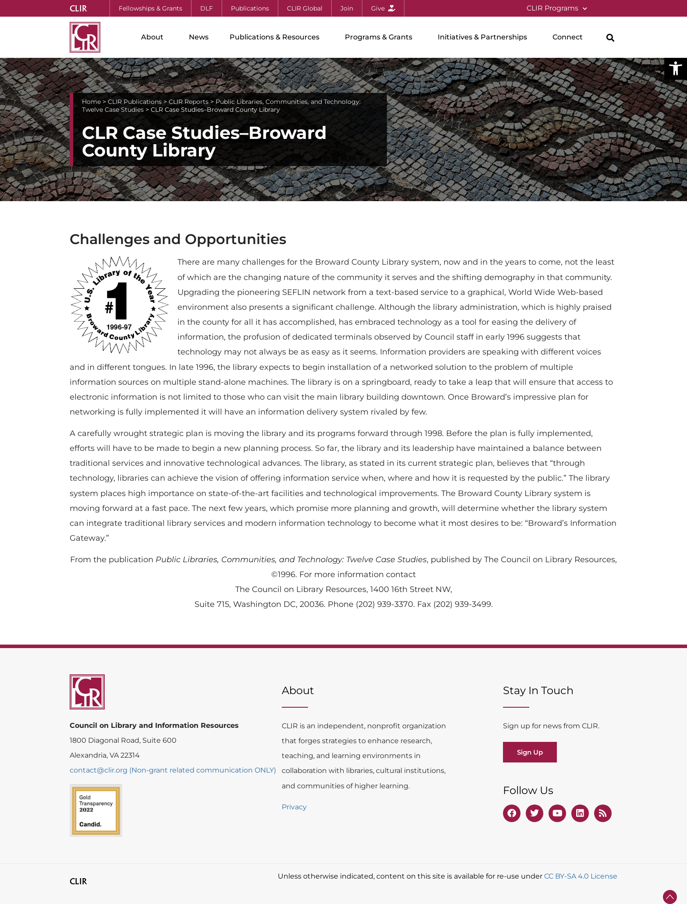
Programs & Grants (381, 37)
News (199, 37)
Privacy (294, 807)
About (154, 37)
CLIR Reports (189, 102)
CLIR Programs (557, 8)
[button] (675, 68)
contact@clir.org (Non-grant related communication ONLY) (173, 770)
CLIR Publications (135, 102)
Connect (569, 37)
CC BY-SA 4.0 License (580, 876)
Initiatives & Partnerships (484, 37)
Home (91, 102)
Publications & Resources (277, 37)
